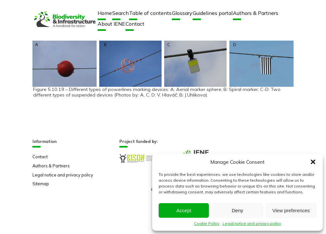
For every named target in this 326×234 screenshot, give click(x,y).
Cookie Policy (206, 223)
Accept (183, 210)
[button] (313, 162)
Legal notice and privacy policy (252, 223)
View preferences (291, 210)
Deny (237, 210)
